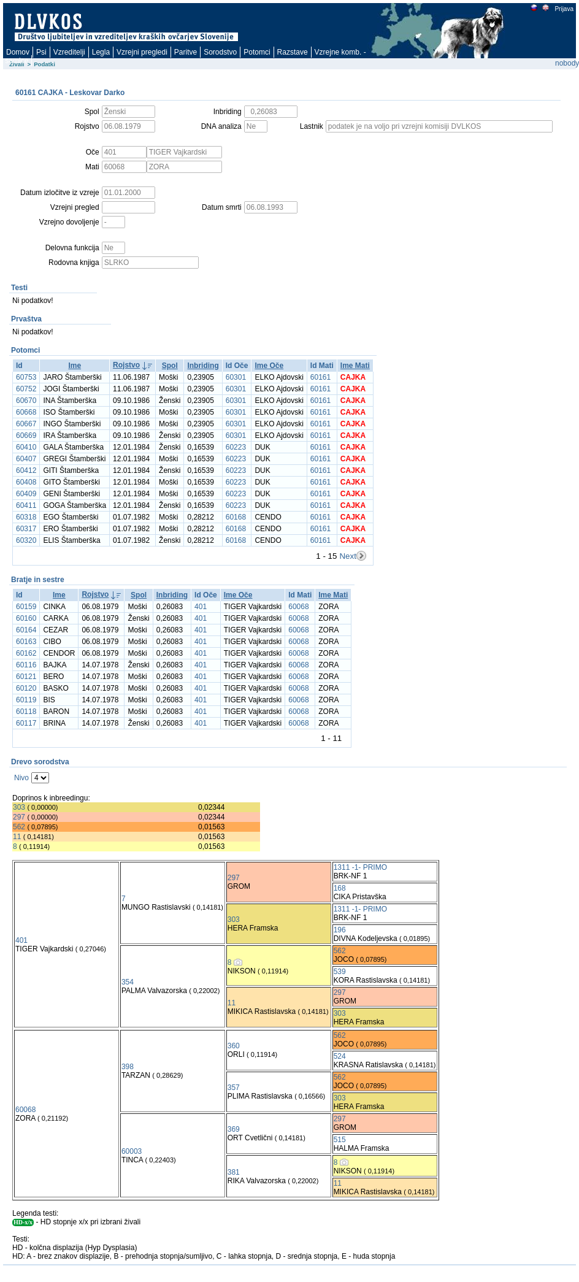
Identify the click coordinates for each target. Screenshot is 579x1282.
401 (200, 606)
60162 (26, 653)
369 (234, 1129)
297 (19, 817)
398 (127, 1066)
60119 (26, 700)
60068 (298, 606)
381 (234, 1172)
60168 (236, 517)
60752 (26, 389)
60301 (236, 377)
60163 (26, 641)
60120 (26, 688)
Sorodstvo (220, 52)
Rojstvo (126, 365)
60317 (26, 528)
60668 (26, 412)
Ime (74, 365)
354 (127, 982)
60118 (26, 711)
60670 (26, 400)
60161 (320, 377)
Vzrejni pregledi (142, 52)
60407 (26, 459)
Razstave (292, 52)
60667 (26, 424)
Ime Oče (269, 365)
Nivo (21, 777)
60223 (236, 447)
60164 (26, 630)
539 (340, 971)
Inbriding (202, 365)
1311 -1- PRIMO (360, 867)
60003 (131, 1151)
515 (340, 1139)
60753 (26, 377)
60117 (26, 723)
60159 (26, 606)
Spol (170, 365)
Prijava (563, 9)
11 (17, 836)
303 (19, 807)
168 (340, 888)
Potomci (256, 52)
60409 (26, 493)
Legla (101, 52)
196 (340, 930)
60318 (26, 517)
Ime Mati (355, 365)
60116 (26, 665)
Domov (17, 52)
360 (234, 1046)
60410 (26, 447)
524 (340, 1056)
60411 (26, 505)
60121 (26, 676)
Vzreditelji (69, 52)
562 (19, 827)
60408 (26, 482)
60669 (26, 435)
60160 (26, 618)
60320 (26, 540)
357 (234, 1087)
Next (347, 556)
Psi (41, 52)
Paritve (185, 52)
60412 (26, 470)
